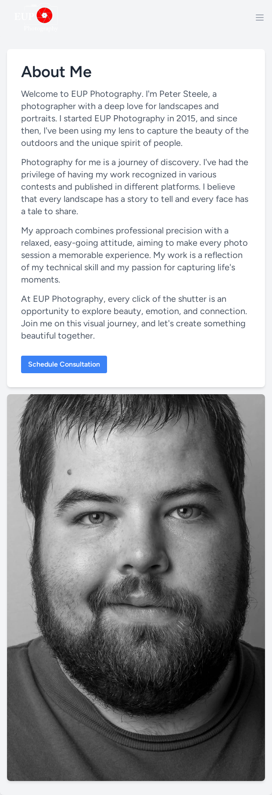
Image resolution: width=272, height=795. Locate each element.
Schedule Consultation (64, 364)
